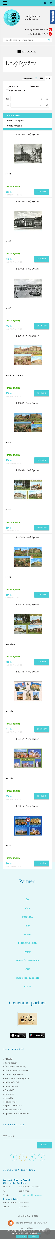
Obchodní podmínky (14, 1074)
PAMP (28, 951)
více (39, 1233)
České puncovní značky (15, 1067)
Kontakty (9, 1098)
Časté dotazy (11, 1063)
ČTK (27, 969)
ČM (27, 899)
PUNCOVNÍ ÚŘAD (27, 943)
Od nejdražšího (14, 126)
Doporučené (13, 115)
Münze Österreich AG (27, 960)
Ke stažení (9, 1094)
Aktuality (9, 1059)
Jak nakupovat (11, 1086)
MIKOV (27, 934)
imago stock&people (27, 977)
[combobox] (48, 78)
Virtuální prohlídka (13, 1110)
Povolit (21, 1236)
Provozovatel (11, 1102)
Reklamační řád (12, 1082)
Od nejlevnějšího (15, 121)
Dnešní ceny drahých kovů (16, 1070)
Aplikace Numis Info (13, 1106)
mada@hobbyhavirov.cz (36, 29)
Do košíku (42, 192)
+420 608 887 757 (37, 33)
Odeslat (44, 1145)
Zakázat (33, 1236)
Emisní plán (10, 1090)
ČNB (27, 908)
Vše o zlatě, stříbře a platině (17, 1078)
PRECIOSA (27, 916)
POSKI (27, 986)
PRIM (27, 925)
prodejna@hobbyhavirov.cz (31, 1195)
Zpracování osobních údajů (17, 1114)
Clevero (15, 1223)
